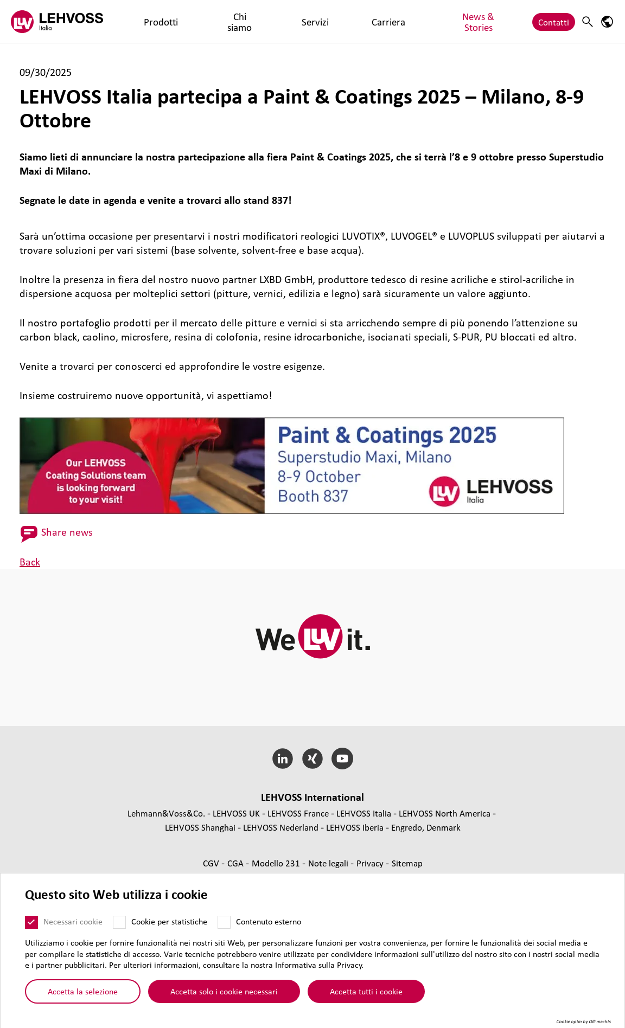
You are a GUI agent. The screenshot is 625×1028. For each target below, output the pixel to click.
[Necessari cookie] (31, 926)
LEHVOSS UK (236, 813)
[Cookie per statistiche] (119, 926)
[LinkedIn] (283, 758)
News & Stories (327, 21)
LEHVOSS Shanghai (200, 827)
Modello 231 (277, 863)
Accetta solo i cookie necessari (224, 995)
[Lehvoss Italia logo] (57, 21)
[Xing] (313, 758)
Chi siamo (189, 21)
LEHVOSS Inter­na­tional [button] (312, 797)
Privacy (371, 863)
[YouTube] (342, 758)
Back (30, 562)
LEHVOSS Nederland (280, 827)
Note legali (329, 863)
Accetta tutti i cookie (366, 995)
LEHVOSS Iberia (355, 827)
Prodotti (144, 21)
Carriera (271, 21)
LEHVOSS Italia (363, 813)
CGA (236, 863)
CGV (212, 863)
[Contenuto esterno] (224, 926)
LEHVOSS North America (444, 813)
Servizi (232, 21)
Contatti (553, 21)
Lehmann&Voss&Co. (166, 813)
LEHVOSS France (298, 813)
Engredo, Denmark (426, 827)
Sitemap (407, 863)
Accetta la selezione (83, 995)
